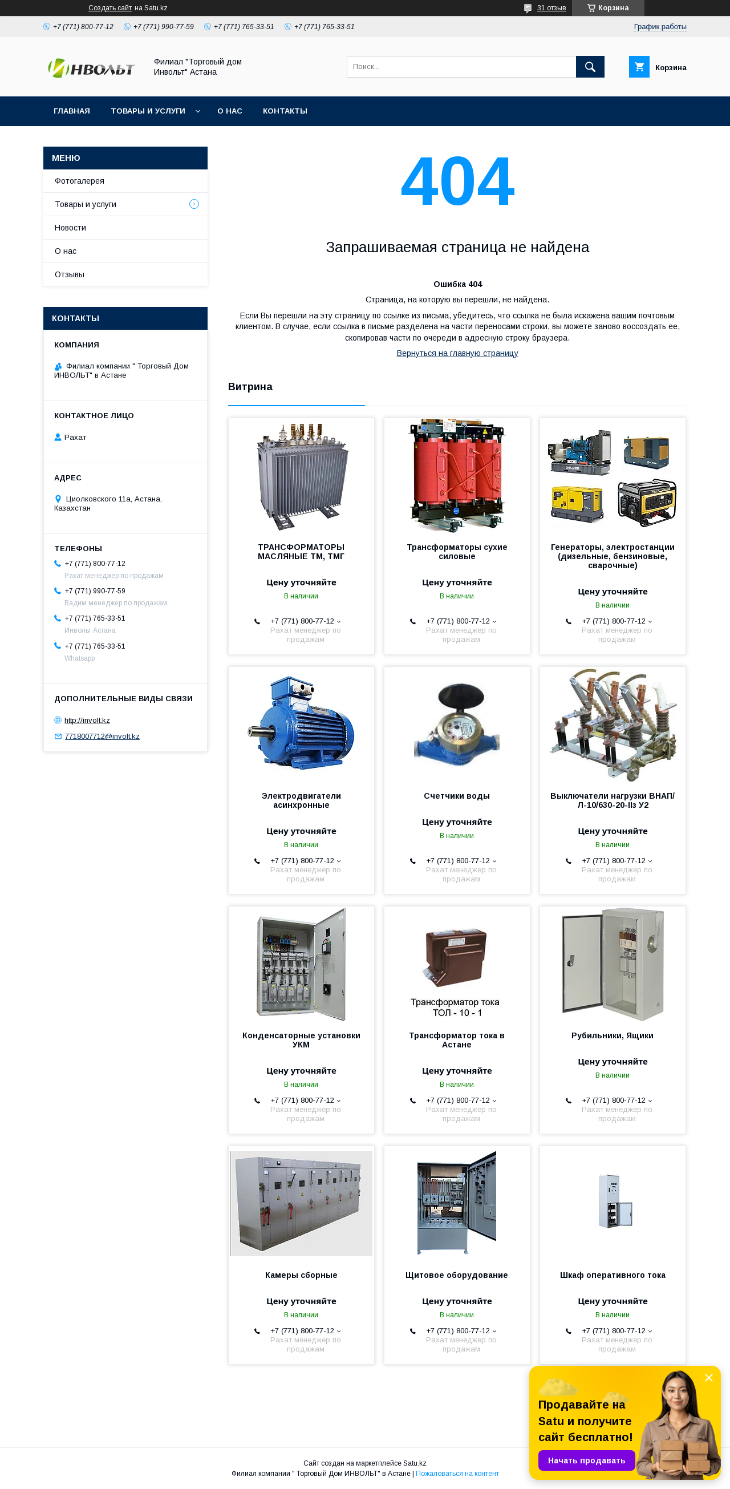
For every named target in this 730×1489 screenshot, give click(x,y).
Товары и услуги (148, 111)
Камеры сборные (301, 1275)
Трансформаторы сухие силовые (457, 552)
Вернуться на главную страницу (457, 353)
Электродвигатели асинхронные (301, 800)
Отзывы (69, 274)
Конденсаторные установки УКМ (301, 1040)
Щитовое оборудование (456, 1275)
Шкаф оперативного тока (613, 1275)
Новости (70, 227)
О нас (229, 111)
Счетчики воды (457, 795)
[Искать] (590, 67)
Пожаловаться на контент (457, 1474)
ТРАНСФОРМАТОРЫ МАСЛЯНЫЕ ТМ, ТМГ (301, 552)
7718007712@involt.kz (102, 736)
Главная (72, 111)
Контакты (285, 111)
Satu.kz (415, 1463)
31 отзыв (551, 8)
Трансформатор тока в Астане (457, 1040)
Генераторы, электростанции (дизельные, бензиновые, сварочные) (613, 556)
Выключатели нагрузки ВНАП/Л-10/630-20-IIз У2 (612, 800)
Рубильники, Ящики (612, 1035)
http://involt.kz (87, 719)
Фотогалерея (79, 180)
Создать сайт (110, 8)
